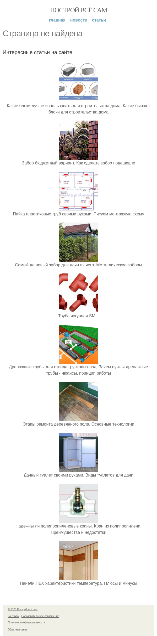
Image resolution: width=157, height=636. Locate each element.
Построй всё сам (78, 10)
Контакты (13, 616)
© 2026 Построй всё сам (22, 609)
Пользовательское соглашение (40, 616)
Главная (57, 20)
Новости (78, 20)
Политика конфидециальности (26, 622)
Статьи (99, 20)
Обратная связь (17, 629)
